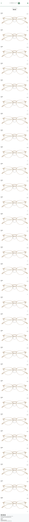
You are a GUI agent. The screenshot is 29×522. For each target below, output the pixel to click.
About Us (2, 518)
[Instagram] (3, 515)
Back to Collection (14, 8)
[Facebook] (1, 515)
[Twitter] (5, 515)
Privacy (2, 519)
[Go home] (14, 3)
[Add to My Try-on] (27, 27)
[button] (1, 3)
